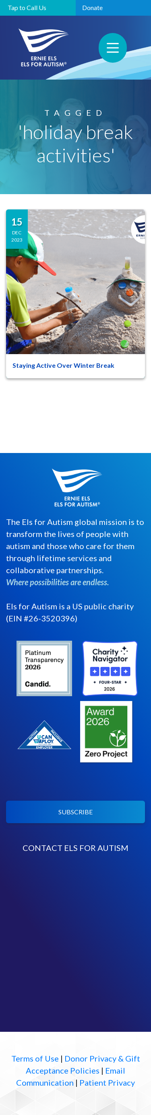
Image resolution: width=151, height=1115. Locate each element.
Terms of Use (35, 1058)
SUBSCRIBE (75, 812)
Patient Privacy (107, 1082)
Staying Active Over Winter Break (63, 365)
